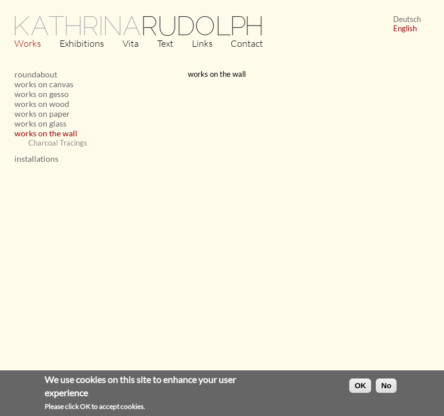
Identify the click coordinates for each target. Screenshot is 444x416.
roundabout (35, 74)
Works (27, 43)
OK (360, 387)
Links (202, 43)
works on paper (42, 113)
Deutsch (407, 19)
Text (165, 43)
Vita (131, 43)
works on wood (41, 104)
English (405, 28)
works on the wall (45, 133)
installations (36, 159)
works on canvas (43, 84)
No (386, 387)
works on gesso (41, 94)
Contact (247, 43)
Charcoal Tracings (57, 142)
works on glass (40, 123)
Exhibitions (82, 43)
